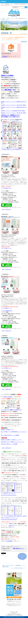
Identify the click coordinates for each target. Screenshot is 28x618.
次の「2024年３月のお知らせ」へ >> (19, 568)
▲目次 (3, 209)
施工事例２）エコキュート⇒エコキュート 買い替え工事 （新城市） (13, 105)
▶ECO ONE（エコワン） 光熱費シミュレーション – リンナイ (12, 441)
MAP (14, 89)
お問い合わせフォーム (18, 548)
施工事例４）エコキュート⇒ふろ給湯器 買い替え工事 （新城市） (13, 110)
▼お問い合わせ (8, 209)
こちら (4, 56)
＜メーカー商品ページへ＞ (6, 188)
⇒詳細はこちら (11, 525)
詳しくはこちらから (14, 578)
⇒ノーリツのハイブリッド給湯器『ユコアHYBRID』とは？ (11, 409)
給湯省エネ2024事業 (8, 396)
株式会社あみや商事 (14, 13)
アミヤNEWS (7, 18)
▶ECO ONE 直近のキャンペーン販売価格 (9, 443)
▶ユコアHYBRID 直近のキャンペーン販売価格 (10, 435)
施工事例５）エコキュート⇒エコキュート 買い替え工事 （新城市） (13, 112)
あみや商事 (2, 18)
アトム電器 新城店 (6, 89)
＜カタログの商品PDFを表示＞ (7, 310)
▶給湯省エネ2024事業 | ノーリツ (7, 429)
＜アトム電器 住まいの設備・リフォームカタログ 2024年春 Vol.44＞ (11, 149)
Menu (4, 1)
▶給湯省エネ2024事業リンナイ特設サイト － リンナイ (11, 439)
